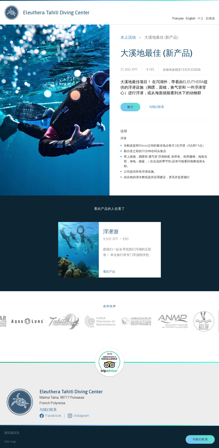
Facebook (53, 416)
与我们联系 (156, 107)
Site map (10, 441)
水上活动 (128, 37)
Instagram (81, 416)
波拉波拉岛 (11, 432)
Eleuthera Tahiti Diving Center (47, 12)
